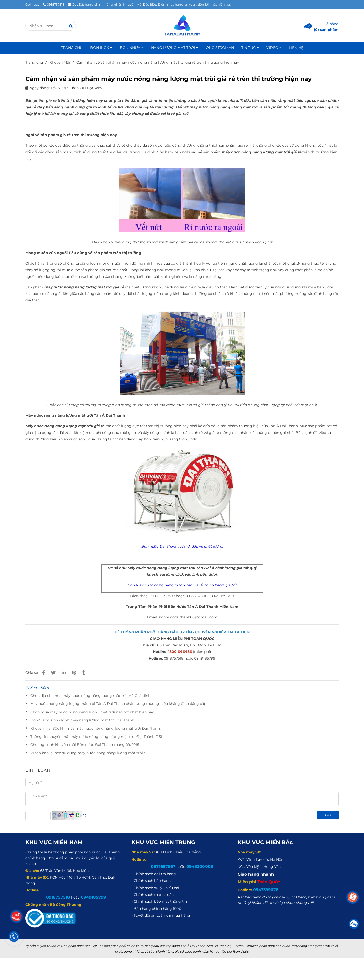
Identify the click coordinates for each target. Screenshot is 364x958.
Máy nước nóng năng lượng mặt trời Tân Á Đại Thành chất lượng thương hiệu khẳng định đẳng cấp (118, 703)
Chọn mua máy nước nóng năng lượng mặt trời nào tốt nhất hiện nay (92, 712)
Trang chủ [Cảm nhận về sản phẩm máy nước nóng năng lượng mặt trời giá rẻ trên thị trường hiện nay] (34, 62)
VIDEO (274, 47)
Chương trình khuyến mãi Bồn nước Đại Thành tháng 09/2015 (84, 744)
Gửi (328, 815)
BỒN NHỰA (132, 47)
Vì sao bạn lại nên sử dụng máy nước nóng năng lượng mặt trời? (87, 753)
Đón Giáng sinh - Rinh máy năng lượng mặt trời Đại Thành (82, 720)
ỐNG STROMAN (220, 47)
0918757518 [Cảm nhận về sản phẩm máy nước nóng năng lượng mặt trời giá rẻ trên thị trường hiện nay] (53, 4)
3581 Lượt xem (87, 88)
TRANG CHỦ (72, 47)
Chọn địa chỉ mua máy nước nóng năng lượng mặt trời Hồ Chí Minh (90, 695)
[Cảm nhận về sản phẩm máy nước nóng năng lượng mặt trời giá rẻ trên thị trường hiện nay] (182, 25)
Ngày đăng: (37, 88)
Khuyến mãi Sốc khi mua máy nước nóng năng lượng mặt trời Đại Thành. (95, 728)
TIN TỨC (250, 47)
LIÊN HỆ (296, 47)
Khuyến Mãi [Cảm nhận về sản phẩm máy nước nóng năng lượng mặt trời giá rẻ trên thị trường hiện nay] (59, 62)
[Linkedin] (63, 673)
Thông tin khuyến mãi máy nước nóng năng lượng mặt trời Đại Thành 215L (96, 736)
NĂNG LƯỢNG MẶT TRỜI (174, 47)
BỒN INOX (101, 47)
